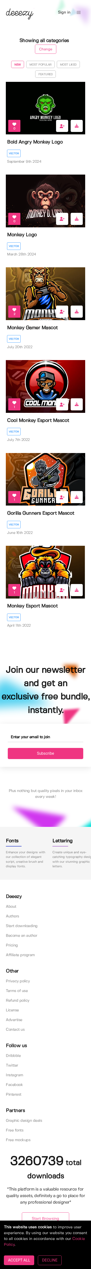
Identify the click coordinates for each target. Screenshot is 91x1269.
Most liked (68, 64)
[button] (78, 12)
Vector (14, 153)
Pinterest (13, 1094)
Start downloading (22, 926)
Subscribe (45, 753)
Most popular (40, 64)
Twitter (12, 1065)
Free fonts (14, 1130)
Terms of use (17, 991)
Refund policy (17, 1000)
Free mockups (18, 1140)
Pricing (12, 945)
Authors (12, 916)
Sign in (64, 12)
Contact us (15, 1029)
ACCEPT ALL (19, 1260)
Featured (45, 74)
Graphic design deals (24, 1121)
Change (45, 49)
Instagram (14, 1075)
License (12, 1010)
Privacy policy (18, 981)
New (17, 64)
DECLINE (49, 1260)
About (11, 906)
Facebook (14, 1085)
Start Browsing (45, 1219)
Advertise (14, 1020)
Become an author (21, 936)
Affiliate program (20, 955)
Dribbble (13, 1056)
